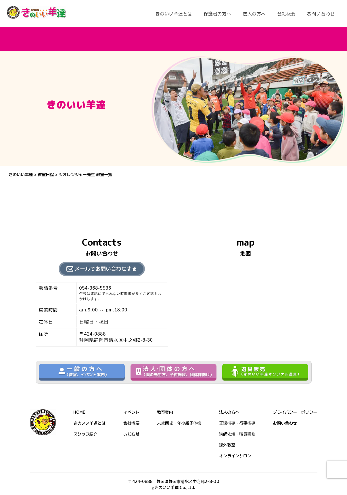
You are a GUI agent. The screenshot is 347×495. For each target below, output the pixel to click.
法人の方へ (254, 14)
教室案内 (165, 412)
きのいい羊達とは (173, 14)
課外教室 (227, 445)
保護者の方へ (217, 14)
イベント (131, 412)
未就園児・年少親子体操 (179, 423)
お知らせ (131, 434)
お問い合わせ (321, 14)
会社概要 (286, 14)
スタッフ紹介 (85, 434)
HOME (79, 412)
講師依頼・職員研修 (237, 434)
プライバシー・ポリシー (295, 412)
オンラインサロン (235, 456)
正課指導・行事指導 (237, 423)
